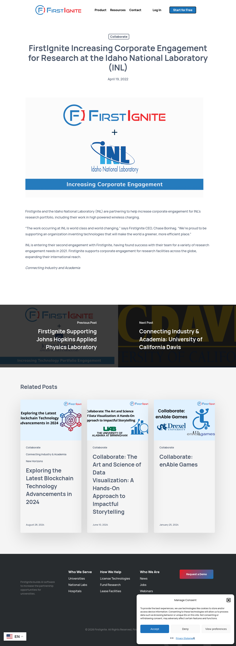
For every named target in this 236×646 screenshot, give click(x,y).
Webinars (146, 591)
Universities (76, 578)
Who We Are (150, 572)
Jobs (143, 585)
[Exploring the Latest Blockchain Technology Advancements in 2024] (50, 466)
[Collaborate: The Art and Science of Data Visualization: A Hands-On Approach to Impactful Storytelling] (117, 466)
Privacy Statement (185, 638)
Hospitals (75, 591)
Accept (155, 628)
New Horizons (34, 461)
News (144, 578)
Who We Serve (80, 572)
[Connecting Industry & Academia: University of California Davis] (177, 336)
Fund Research (110, 585)
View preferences (216, 628)
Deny (185, 628)
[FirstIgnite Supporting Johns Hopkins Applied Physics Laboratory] (59, 336)
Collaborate (119, 37)
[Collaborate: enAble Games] (184, 466)
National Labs (77, 585)
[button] (228, 600)
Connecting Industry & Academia (46, 454)
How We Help (110, 572)
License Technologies (115, 578)
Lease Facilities (110, 591)
